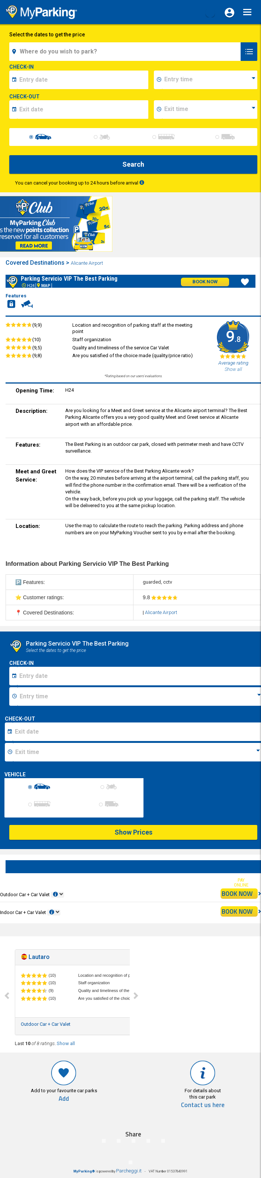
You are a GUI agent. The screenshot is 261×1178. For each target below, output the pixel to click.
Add (64, 1098)
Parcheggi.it (129, 1171)
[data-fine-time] (209, 109)
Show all (66, 1043)
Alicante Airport (87, 263)
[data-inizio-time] (209, 80)
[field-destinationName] (126, 51)
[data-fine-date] (82, 109)
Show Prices (133, 832)
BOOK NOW (240, 893)
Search (133, 164)
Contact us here (203, 1105)
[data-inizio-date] (82, 80)
